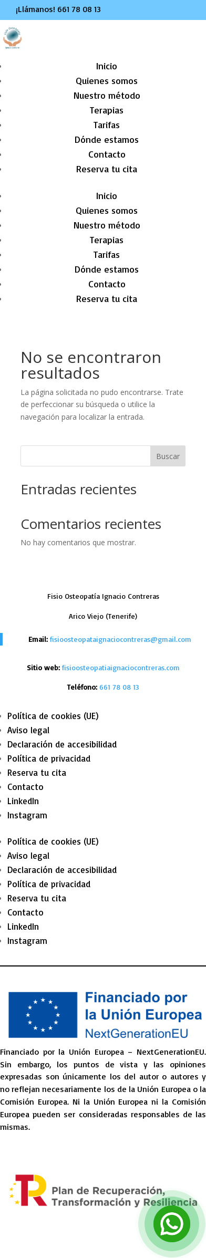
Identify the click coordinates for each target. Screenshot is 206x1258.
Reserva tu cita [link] (106, 168)
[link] (119, 686)
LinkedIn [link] (23, 800)
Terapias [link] (106, 110)
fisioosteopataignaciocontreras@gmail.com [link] (120, 639)
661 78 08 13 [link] (79, 9)
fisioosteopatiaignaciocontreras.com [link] (121, 667)
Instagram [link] (27, 814)
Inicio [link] (106, 65)
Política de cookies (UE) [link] (53, 715)
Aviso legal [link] (28, 729)
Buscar (168, 456)
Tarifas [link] (107, 124)
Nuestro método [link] (107, 95)
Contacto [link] (107, 154)
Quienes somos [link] (107, 80)
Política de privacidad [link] (48, 758)
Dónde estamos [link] (107, 139)
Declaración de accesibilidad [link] (62, 744)
